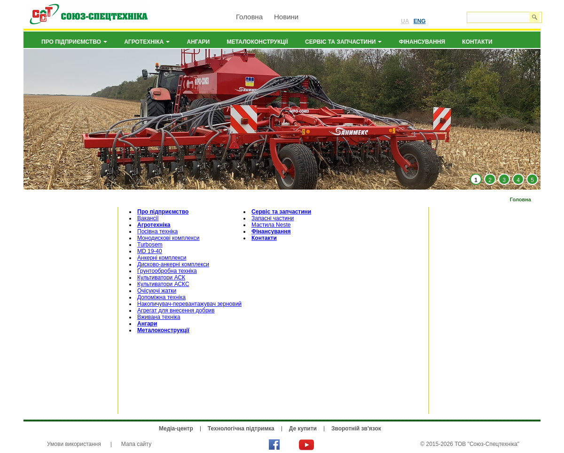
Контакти (477, 42)
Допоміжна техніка (161, 297)
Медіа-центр (176, 428)
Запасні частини (272, 218)
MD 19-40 (149, 251)
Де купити (303, 428)
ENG (420, 21)
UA (405, 21)
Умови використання (74, 444)
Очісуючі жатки (156, 290)
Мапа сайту (136, 444)
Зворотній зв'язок (356, 428)
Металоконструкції (257, 42)
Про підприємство (74, 42)
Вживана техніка (158, 317)
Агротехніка (147, 42)
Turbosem (150, 244)
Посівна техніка (157, 231)
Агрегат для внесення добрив (176, 310)
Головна (249, 17)
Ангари (198, 42)
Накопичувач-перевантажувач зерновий (189, 304)
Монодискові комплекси (168, 238)
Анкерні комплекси (162, 257)
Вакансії (148, 218)
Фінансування (422, 42)
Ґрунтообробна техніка (167, 271)
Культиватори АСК (161, 277)
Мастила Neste (270, 225)
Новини (286, 17)
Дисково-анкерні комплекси (173, 264)
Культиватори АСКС (163, 284)
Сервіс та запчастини (343, 42)
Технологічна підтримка (241, 428)
